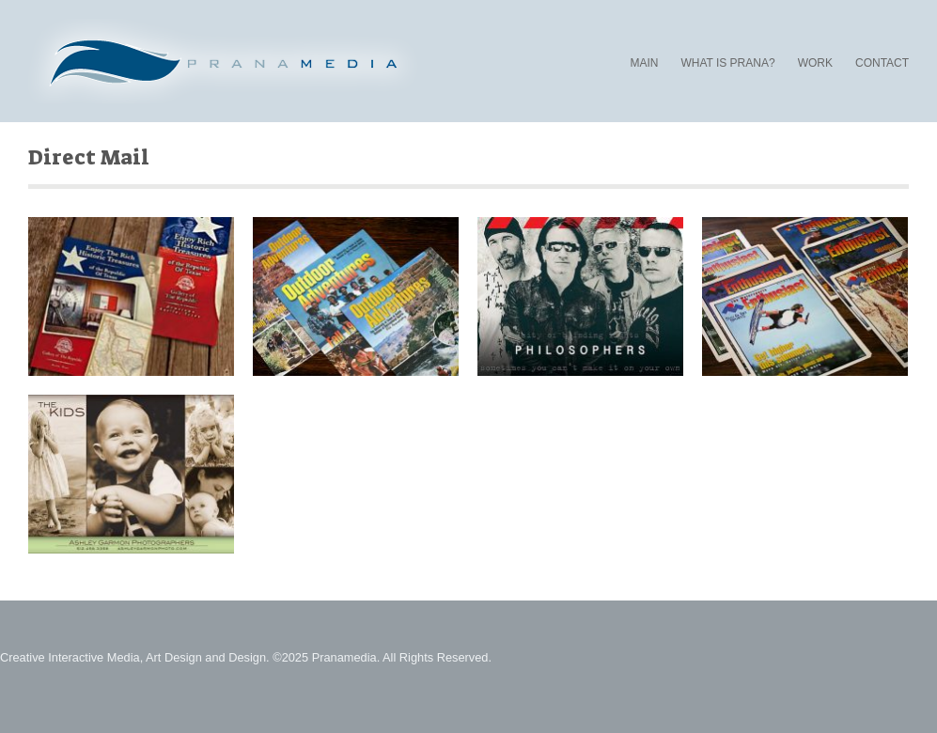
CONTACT (882, 63)
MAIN (644, 63)
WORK (815, 63)
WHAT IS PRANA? (727, 63)
